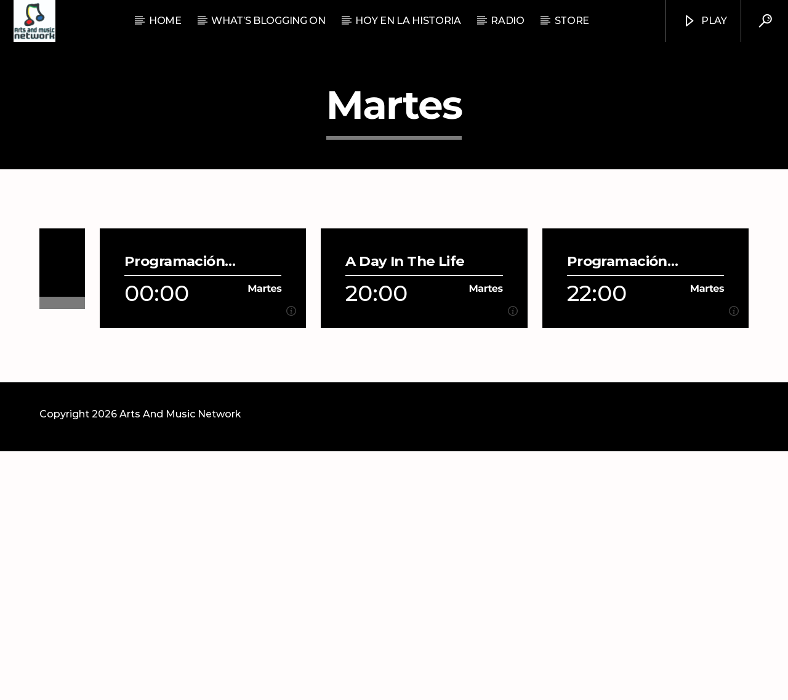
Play (704, 21)
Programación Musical (174, 510)
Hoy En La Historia (407, 20)
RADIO (507, 20)
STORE (572, 20)
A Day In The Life (404, 510)
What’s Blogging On (268, 20)
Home (165, 20)
